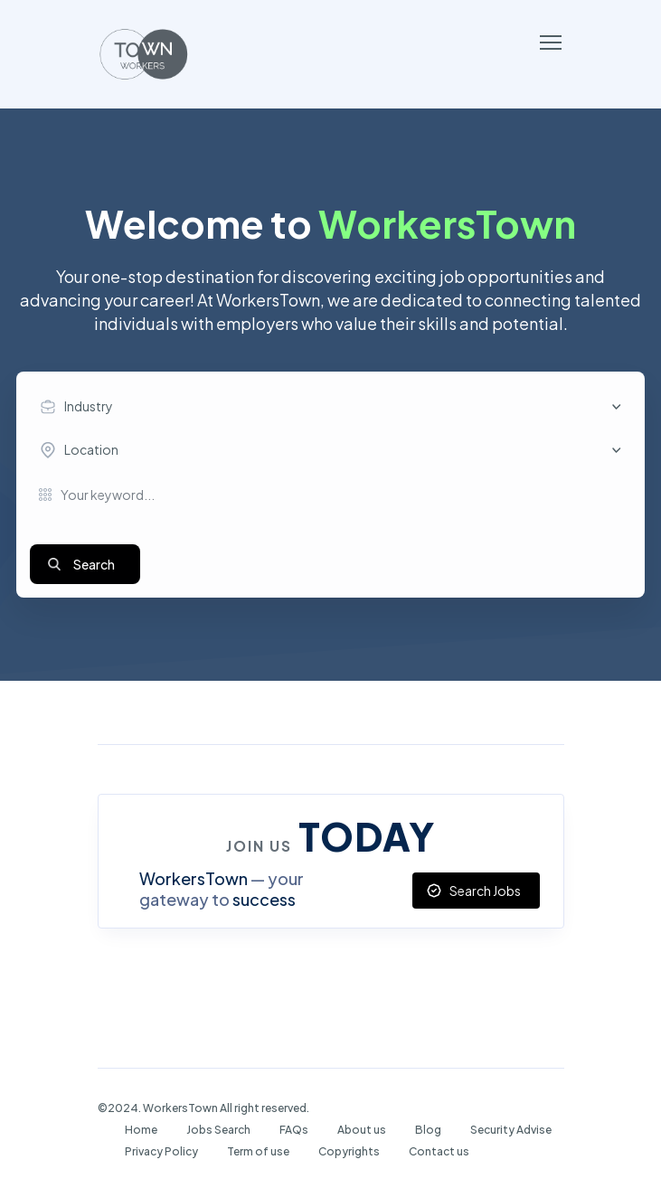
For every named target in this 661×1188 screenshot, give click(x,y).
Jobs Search (218, 1129)
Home (141, 1129)
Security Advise (511, 1129)
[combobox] (335, 407)
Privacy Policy (161, 1151)
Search (94, 564)
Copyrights (349, 1151)
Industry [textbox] (88, 406)
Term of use (258, 1151)
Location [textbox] (91, 449)
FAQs (293, 1129)
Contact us (439, 1151)
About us (361, 1129)
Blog (428, 1129)
